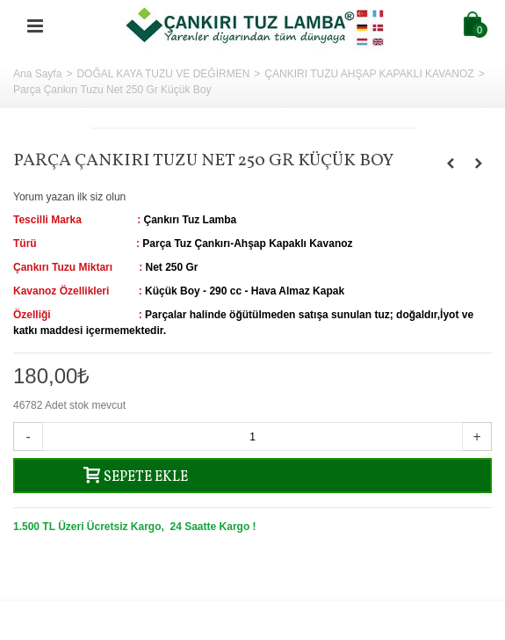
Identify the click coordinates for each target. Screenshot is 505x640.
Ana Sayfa (37, 74)
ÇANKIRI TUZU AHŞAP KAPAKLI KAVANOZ (368, 74)
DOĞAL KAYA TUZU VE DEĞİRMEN (162, 74)
